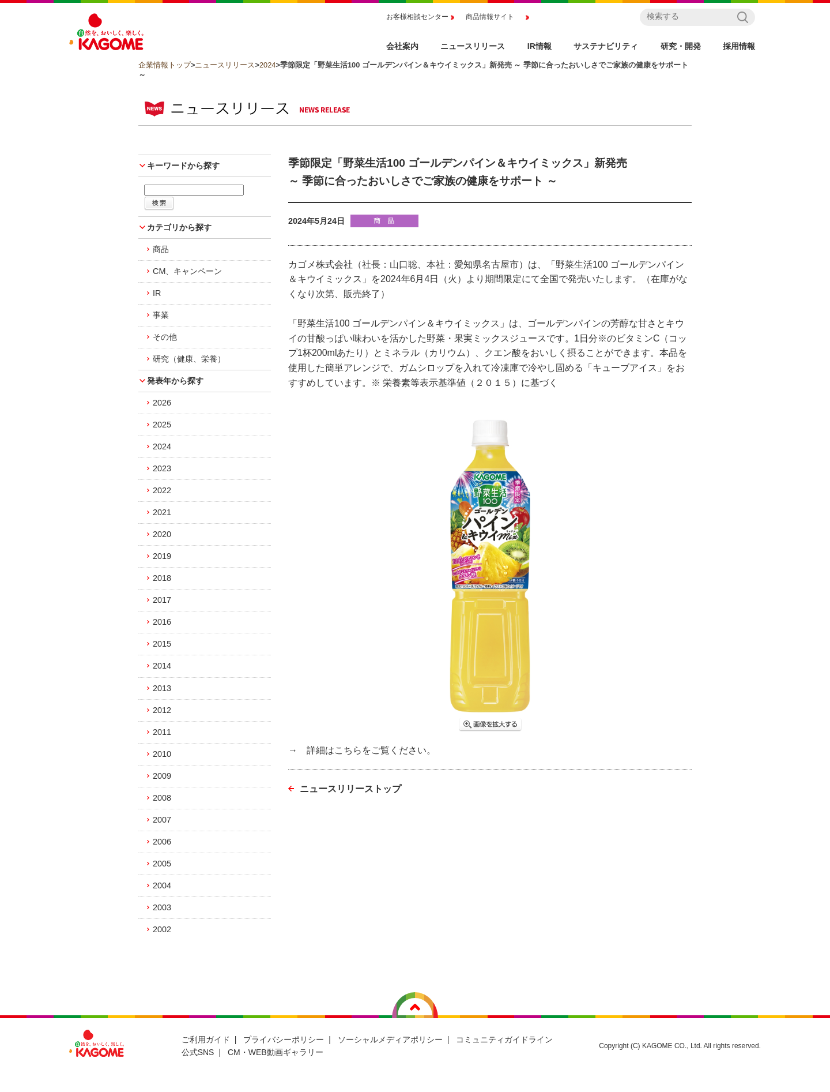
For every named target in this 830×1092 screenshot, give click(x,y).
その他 (165, 337)
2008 (162, 797)
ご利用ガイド (206, 1039)
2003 (162, 907)
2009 (162, 775)
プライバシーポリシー (283, 1039)
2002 (162, 929)
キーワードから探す (183, 165)
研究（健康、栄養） (189, 358)
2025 (162, 424)
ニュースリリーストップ (350, 789)
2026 (162, 402)
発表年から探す (175, 380)
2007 (162, 819)
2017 (162, 600)
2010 (162, 754)
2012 (162, 710)
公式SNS (198, 1052)
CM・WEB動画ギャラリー (275, 1052)
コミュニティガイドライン (504, 1039)
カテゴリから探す (179, 227)
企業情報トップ (164, 65)
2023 (162, 468)
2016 (162, 621)
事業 (161, 315)
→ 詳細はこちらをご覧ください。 (362, 750)
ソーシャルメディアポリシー (390, 1039)
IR (157, 293)
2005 (162, 863)
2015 (162, 643)
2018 (162, 578)
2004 (162, 885)
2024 (267, 65)
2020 (162, 534)
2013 (162, 688)
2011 (162, 732)
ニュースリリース (225, 65)
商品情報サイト (490, 17)
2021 (162, 512)
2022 (162, 490)
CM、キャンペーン (187, 271)
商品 (161, 249)
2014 (162, 665)
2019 (162, 556)
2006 (162, 841)
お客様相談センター (417, 17)
